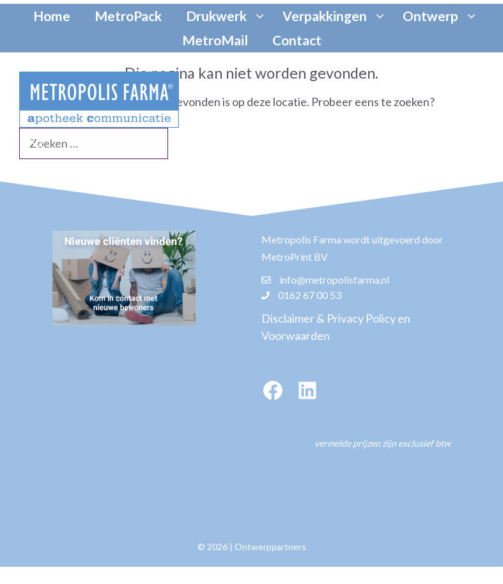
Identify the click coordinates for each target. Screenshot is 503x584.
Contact (296, 40)
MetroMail (215, 40)
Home (51, 16)
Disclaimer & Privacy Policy (328, 318)
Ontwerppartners (270, 546)
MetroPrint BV (294, 256)
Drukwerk (228, 15)
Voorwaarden (295, 335)
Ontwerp (442, 15)
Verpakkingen (336, 15)
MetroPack (128, 16)
